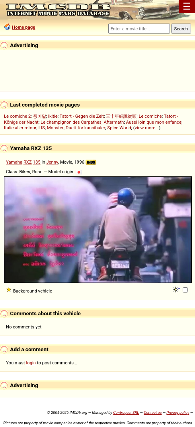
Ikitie (53, 116)
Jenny (52, 162)
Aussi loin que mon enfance (153, 122)
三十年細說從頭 (121, 116)
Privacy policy (177, 412)
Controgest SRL (126, 412)
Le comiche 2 (17, 116)
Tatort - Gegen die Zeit (82, 116)
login (31, 363)
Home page (23, 27)
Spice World (119, 127)
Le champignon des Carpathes (71, 122)
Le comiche (150, 116)
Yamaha (14, 162)
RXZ (27, 162)
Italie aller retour (20, 127)
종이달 (39, 116)
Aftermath (113, 122)
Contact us (153, 412)
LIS (42, 127)
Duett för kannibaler (85, 127)
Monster (55, 127)
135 (37, 162)
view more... (147, 127)
